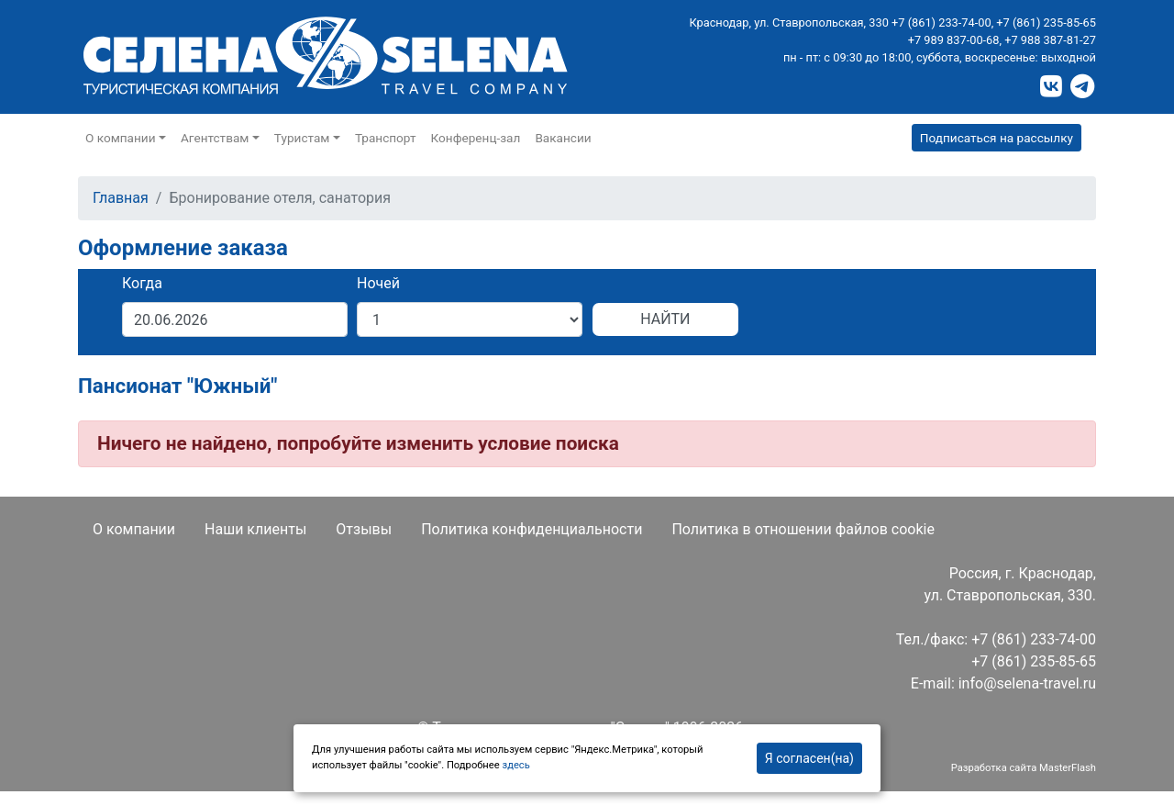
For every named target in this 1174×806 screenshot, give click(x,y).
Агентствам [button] (215, 137)
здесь (515, 765)
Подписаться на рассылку (996, 137)
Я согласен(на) (809, 758)
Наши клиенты (255, 529)
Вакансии (563, 137)
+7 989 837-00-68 (954, 40)
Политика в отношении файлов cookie (803, 529)
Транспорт (385, 137)
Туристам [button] (302, 137)
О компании (134, 529)
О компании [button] (120, 137)
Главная (121, 198)
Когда (142, 283)
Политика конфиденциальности (531, 529)
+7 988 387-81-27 (1050, 40)
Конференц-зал (476, 137)
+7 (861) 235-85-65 (1046, 22)
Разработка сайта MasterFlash (1023, 768)
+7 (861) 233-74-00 (941, 22)
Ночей (378, 283)
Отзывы (364, 529)
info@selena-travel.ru (1027, 683)
